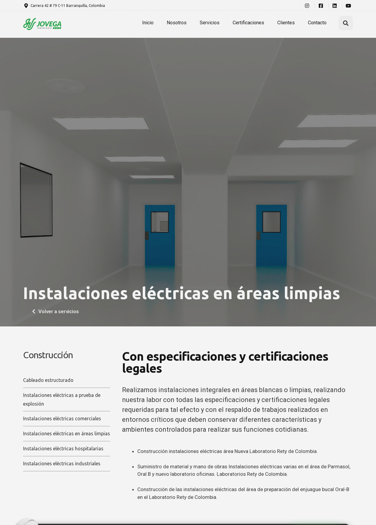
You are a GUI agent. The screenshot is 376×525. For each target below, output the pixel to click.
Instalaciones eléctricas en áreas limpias (66, 433)
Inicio (148, 23)
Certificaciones (248, 23)
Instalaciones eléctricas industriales (61, 463)
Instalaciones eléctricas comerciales (62, 418)
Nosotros (177, 23)
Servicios (209, 23)
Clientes (286, 23)
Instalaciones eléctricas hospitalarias (63, 448)
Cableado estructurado (48, 380)
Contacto (317, 23)
